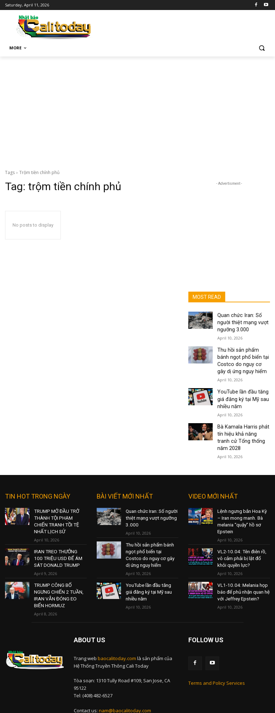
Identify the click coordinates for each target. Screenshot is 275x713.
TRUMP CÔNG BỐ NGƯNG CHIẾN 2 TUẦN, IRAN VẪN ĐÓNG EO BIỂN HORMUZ (58, 562)
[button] (261, 48)
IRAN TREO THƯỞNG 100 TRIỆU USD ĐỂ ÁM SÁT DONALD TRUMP (58, 531)
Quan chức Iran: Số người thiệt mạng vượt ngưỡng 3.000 (242, 320)
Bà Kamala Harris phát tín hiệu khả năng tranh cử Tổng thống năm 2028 (242, 420)
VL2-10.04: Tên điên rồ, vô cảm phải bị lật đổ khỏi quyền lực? (242, 531)
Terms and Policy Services (216, 645)
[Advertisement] (137, 110)
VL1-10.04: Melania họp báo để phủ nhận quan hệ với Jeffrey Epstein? (241, 562)
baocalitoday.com (117, 621)
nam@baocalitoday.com (125, 673)
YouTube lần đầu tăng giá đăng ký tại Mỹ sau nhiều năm (242, 389)
